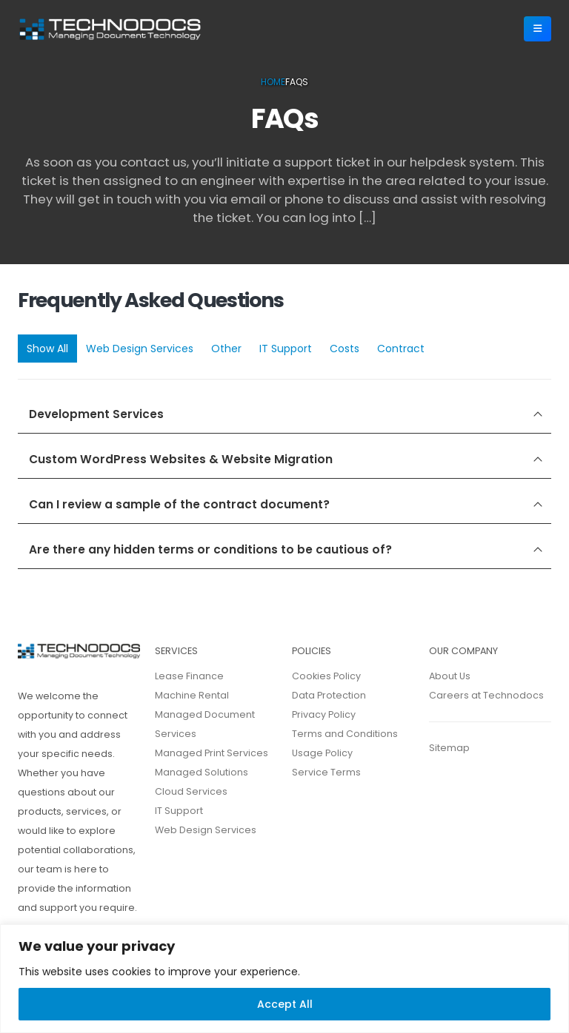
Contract (401, 348)
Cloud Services (191, 791)
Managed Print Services (211, 753)
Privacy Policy (324, 714)
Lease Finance (189, 676)
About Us (449, 676)
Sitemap (449, 747)
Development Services (96, 414)
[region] (284, 978)
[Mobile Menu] (537, 28)
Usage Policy (322, 753)
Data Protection (329, 695)
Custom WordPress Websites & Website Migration (181, 459)
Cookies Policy (326, 676)
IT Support (285, 348)
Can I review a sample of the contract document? (179, 504)
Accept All (285, 1004)
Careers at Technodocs (486, 695)
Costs (344, 348)
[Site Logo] (110, 29)
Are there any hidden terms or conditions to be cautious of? (210, 549)
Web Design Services (139, 348)
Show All (47, 348)
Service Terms (326, 772)
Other (226, 348)
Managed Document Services (205, 724)
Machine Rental (192, 695)
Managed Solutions (201, 772)
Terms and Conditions (345, 733)
